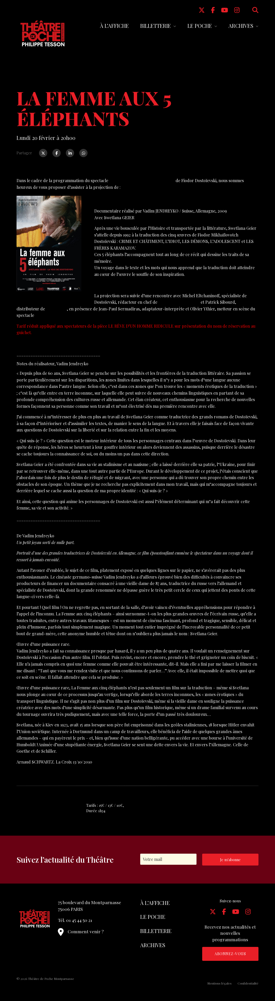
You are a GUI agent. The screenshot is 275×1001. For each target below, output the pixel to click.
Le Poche (199, 25)
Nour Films (56, 308)
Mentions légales (219, 983)
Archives (241, 25)
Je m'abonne (230, 859)
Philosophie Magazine (179, 302)
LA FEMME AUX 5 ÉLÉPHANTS (123, 201)
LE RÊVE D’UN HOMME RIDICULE (142, 180)
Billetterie (155, 25)
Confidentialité (248, 983)
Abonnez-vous (230, 953)
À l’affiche (114, 25)
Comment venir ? (81, 931)
